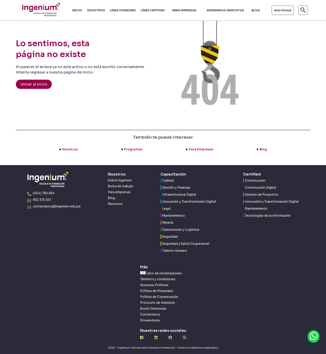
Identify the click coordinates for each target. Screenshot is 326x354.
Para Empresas (201, 149)
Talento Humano (174, 251)
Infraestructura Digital (179, 195)
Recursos (115, 204)
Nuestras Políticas (154, 285)
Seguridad (170, 237)
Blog (263, 149)
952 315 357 (42, 200)
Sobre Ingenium (120, 180)
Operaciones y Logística (180, 230)
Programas (133, 149)
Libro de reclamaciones (161, 273)
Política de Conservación (159, 297)
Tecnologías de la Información (268, 216)
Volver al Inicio (33, 84)
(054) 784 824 (44, 193)
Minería (167, 223)
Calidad (168, 181)
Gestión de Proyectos (261, 195)
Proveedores (150, 320)
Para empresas (119, 192)
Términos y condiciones (157, 279)
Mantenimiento (173, 216)
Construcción (255, 181)
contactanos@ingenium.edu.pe (57, 206)
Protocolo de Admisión (157, 303)
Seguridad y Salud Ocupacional (185, 244)
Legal (166, 209)
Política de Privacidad (156, 291)
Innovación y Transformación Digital (189, 202)
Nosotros (70, 149)
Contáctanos (150, 314)
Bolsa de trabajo (120, 186)
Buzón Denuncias (153, 309)
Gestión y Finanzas (176, 188)
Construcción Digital (260, 188)
